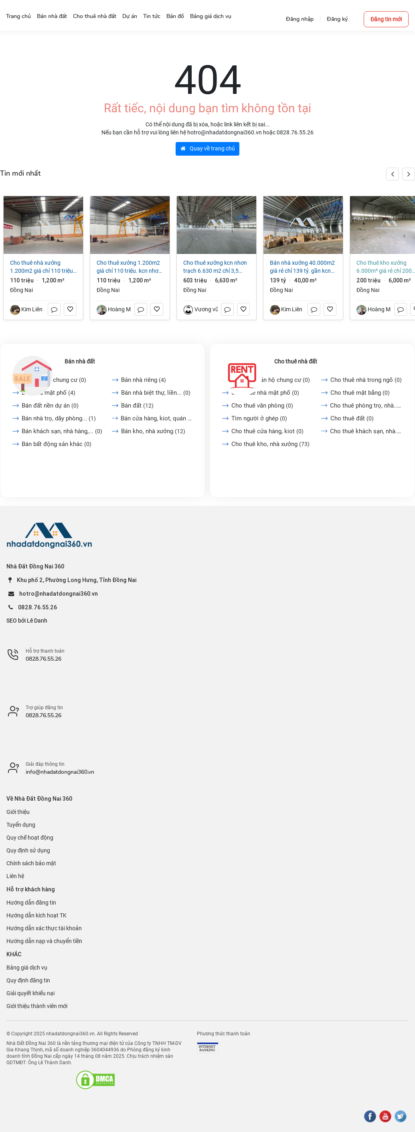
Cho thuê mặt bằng (360, 392)
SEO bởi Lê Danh (26, 620)
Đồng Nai (21, 290)
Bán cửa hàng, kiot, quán (157, 418)
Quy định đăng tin (28, 980)
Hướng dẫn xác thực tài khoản (44, 928)
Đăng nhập (300, 19)
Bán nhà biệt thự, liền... (155, 392)
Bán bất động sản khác (56, 444)
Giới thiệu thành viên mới (36, 1006)
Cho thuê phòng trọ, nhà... (366, 405)
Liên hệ (15, 876)
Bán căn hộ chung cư (54, 379)
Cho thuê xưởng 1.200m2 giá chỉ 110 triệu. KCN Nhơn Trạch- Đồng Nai (129, 267)
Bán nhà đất (80, 361)
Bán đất (137, 405)
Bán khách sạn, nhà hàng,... (62, 431)
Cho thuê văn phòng (262, 405)
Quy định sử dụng (28, 850)
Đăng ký (337, 19)
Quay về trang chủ (207, 148)
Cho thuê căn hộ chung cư (270, 379)
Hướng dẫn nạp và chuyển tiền (44, 941)
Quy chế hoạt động (29, 837)
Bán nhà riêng (143, 379)
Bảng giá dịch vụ (26, 967)
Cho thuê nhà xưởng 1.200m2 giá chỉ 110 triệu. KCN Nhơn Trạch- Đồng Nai (42, 267)
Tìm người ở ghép (259, 418)
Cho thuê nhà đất (295, 361)
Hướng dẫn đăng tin (31, 902)
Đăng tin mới (386, 19)
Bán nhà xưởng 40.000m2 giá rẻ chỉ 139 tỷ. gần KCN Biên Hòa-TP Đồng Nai (302, 267)
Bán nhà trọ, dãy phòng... (59, 418)
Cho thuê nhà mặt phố (265, 392)
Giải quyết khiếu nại (30, 993)
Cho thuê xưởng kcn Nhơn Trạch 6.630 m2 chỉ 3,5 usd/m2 (215, 267)
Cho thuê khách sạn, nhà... (366, 431)
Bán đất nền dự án (50, 405)
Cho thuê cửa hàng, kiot (267, 431)
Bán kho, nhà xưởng (153, 431)
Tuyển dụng (20, 825)
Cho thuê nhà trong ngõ (366, 379)
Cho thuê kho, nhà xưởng (270, 444)
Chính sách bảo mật (31, 863)
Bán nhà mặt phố (48, 392)
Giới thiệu (18, 812)
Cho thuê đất (352, 418)
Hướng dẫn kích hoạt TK (36, 915)
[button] (408, 174)
